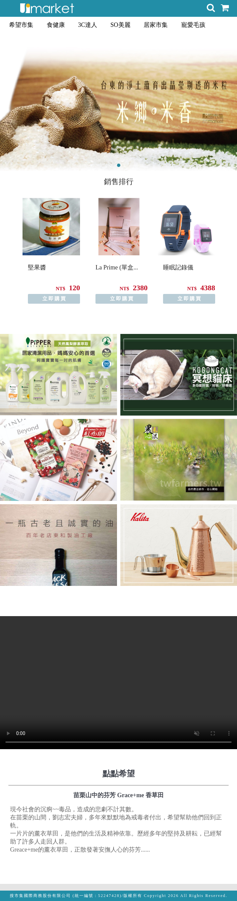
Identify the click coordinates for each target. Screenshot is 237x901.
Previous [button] (6, 245)
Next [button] (231, 245)
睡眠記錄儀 (178, 267)
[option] (51, 251)
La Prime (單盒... (116, 267)
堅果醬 (37, 267)
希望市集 (21, 25)
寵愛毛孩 (193, 25)
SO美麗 (120, 25)
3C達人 (87, 25)
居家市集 (156, 25)
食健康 (56, 25)
